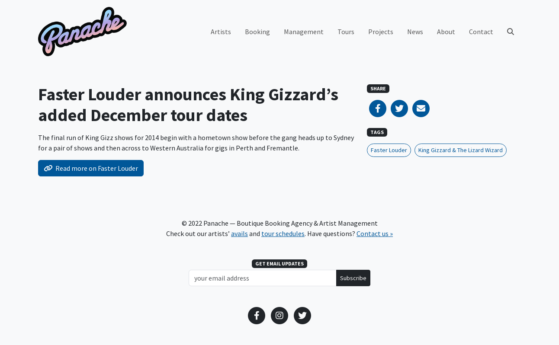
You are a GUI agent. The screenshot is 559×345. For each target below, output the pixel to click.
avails (239, 233)
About (446, 31)
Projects (380, 31)
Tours (345, 31)
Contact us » (375, 233)
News (415, 31)
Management (304, 31)
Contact (481, 31)
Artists (221, 31)
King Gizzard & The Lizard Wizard (460, 150)
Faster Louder (389, 150)
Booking (257, 31)
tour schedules (283, 233)
